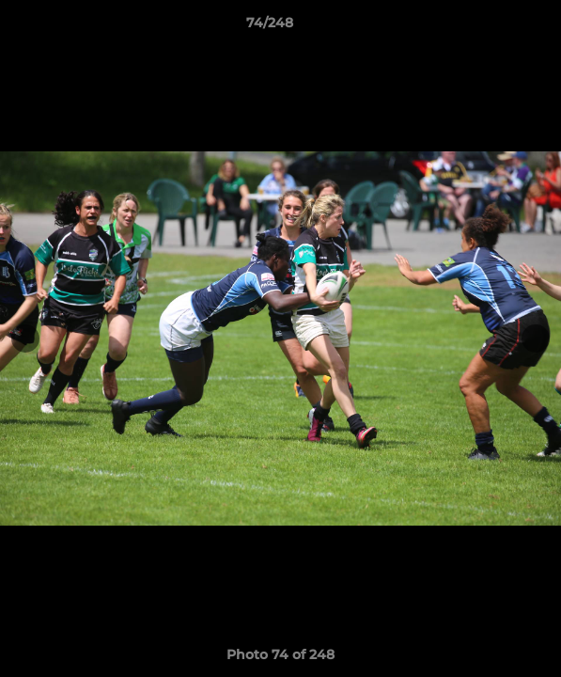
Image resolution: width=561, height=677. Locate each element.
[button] (493, 27)
